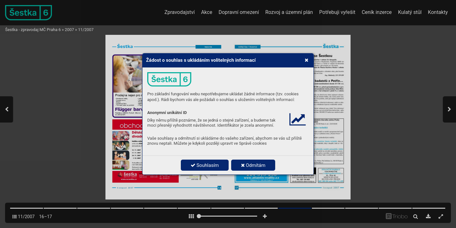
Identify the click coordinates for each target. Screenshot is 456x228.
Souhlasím (205, 165)
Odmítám (253, 165)
